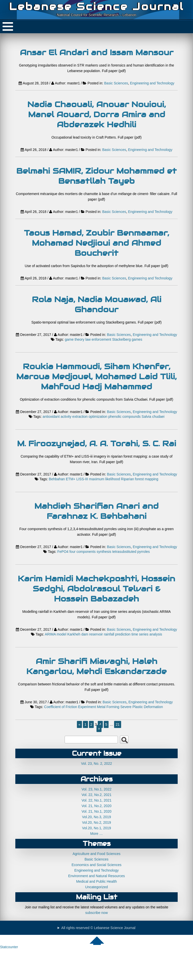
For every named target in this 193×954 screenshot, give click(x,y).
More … (96, 834)
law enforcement (98, 339)
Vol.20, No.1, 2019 (96, 828)
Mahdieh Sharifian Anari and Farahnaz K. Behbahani (96, 511)
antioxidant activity (57, 417)
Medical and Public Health (96, 881)
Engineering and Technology (152, 83)
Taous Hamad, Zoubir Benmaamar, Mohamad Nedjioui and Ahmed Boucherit (96, 243)
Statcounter (9, 947)
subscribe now (96, 913)
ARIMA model (55, 634)
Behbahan (57, 479)
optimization (97, 417)
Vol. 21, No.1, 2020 (96, 811)
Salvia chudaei (152, 417)
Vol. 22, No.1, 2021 (96, 800)
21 (118, 724)
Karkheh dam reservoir (85, 634)
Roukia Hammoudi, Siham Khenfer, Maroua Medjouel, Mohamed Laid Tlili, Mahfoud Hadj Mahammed (96, 376)
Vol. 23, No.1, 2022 (96, 789)
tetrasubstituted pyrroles (131, 552)
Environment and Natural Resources (96, 876)
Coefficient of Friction (60, 707)
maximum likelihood (104, 479)
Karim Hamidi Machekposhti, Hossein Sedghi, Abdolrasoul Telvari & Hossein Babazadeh (96, 589)
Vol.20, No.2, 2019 (96, 822)
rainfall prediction (117, 634)
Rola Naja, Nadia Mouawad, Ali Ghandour (96, 304)
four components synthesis (90, 552)
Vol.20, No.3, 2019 (96, 817)
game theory (74, 339)
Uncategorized (96, 887)
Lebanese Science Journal (96, 6)
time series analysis (146, 634)
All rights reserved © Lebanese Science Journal (98, 928)
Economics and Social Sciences (96, 865)
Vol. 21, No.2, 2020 (96, 806)
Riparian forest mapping (139, 479)
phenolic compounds (124, 417)
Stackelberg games (127, 339)
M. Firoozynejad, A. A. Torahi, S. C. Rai (96, 443)
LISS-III (82, 479)
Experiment (87, 707)
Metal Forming (108, 707)
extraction (80, 417)
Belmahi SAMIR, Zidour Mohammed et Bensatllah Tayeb (96, 176)
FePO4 (62, 552)
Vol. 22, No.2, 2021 (96, 795)
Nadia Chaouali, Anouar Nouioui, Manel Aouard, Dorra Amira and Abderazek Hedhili (96, 114)
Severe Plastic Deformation (141, 707)
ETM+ (70, 479)
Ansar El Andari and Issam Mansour (96, 52)
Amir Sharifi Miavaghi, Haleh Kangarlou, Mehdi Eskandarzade (96, 666)
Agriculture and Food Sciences (97, 854)
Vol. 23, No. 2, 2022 (96, 763)
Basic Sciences (116, 83)
